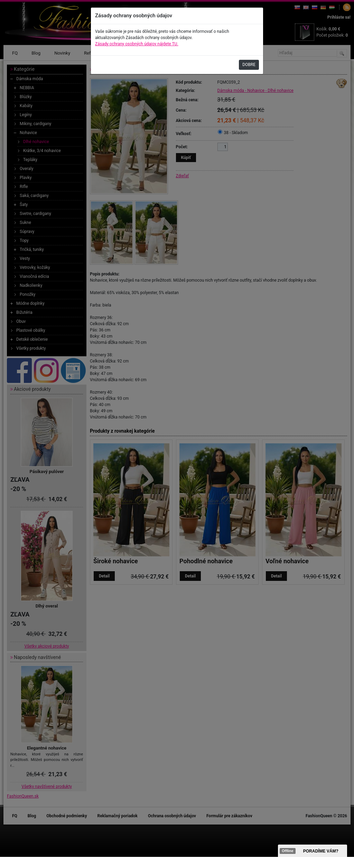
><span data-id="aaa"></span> (312, 851)
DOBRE (248, 64)
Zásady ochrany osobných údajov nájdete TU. (136, 43)
